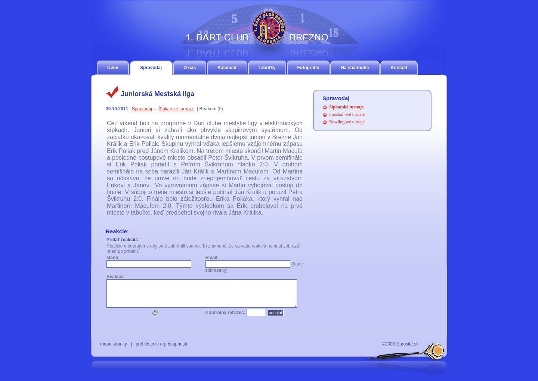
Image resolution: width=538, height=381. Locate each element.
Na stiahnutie (355, 67)
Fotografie (308, 67)
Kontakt (399, 67)
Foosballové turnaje (347, 114)
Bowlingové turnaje (347, 122)
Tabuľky (267, 67)
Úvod (112, 67)
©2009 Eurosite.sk (400, 344)
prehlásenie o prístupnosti (161, 344)
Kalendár (226, 67)
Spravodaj (151, 67)
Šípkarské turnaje (175, 108)
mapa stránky (113, 344)
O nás (189, 67)
